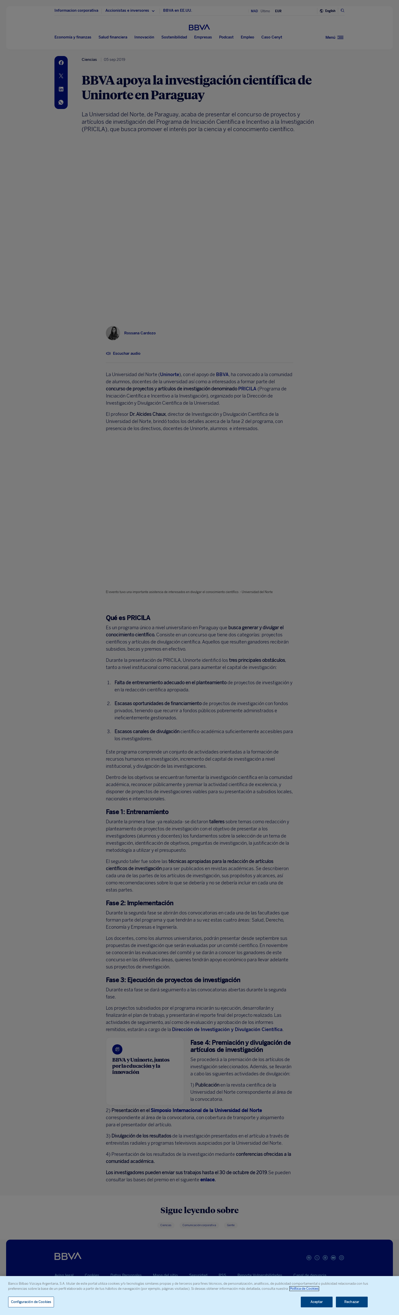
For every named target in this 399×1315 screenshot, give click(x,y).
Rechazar (351, 1302)
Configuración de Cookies (31, 1302)
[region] (199, 1295)
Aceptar (316, 1302)
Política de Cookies (304, 1289)
